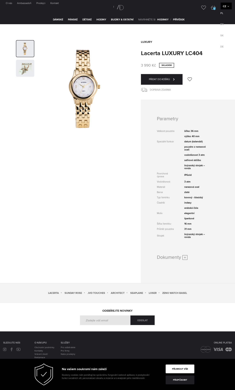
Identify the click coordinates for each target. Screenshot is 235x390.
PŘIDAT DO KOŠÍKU (166, 81)
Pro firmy (65, 350)
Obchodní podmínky (44, 347)
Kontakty (38, 350)
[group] (25, 48)
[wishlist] (201, 7)
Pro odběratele (68, 347)
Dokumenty (172, 257)
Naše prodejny (68, 354)
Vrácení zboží (41, 354)
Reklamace (39, 357)
